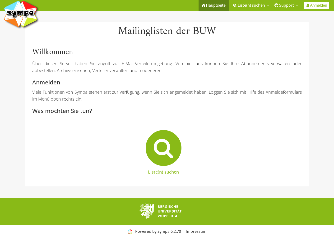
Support (284, 5)
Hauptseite (214, 5)
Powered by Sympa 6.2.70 (158, 231)
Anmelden (316, 5)
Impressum (196, 231)
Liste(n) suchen (249, 5)
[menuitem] (214, 5)
